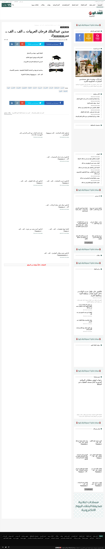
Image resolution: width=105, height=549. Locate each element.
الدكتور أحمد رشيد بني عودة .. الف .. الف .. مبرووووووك (37, 182)
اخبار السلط (82, 536)
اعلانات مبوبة (51, 536)
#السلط (65, 91)
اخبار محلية (95, 536)
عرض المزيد (89, 242)
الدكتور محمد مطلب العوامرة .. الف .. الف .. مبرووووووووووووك (15, 182)
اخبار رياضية (67, 536)
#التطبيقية (24, 88)
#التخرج (13, 88)
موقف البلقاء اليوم (7, 538)
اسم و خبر (47, 538)
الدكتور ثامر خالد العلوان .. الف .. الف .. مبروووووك (37, 158)
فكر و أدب (4, 536)
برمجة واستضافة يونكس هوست (65, 548)
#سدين (62, 88)
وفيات (61, 536)
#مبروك (40, 88)
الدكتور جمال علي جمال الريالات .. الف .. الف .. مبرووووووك (15, 158)
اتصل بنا (4, 1)
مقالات (56, 536)
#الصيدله (18, 88)
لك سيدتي (17, 536)
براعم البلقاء (98, 538)
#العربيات (45, 88)
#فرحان (51, 88)
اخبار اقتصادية (74, 536)
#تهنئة (8, 88)
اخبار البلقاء (88, 536)
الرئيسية (67, 25)
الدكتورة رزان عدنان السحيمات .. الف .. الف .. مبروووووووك (15, 134)
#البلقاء (30, 88)
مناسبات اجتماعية (55, 538)
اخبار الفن (92, 538)
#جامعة (35, 88)
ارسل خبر (10, 1)
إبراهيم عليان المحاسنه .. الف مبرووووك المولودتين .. (60, 134)
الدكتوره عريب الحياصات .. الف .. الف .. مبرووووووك (59, 158)
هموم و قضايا (85, 538)
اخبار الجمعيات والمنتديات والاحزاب (35, 538)
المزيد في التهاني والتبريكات (37, 112)
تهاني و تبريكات (77, 538)
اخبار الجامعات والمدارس (66, 538)
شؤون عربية (16, 538)
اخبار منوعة (11, 536)
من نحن (21, 1)
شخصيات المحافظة (34, 536)
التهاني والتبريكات (61, 25)
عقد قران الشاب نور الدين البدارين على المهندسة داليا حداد (37, 134)
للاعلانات (16, 1)
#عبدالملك (56, 88)
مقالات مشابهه (7, 112)
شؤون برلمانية (25, 536)
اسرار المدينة (43, 536)
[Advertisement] (88, 140)
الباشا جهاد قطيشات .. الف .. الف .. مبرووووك (59, 182)
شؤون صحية (23, 538)
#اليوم (60, 91)
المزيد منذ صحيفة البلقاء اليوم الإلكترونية (21, 112)
